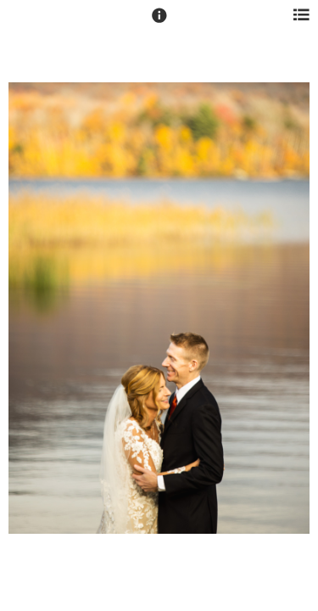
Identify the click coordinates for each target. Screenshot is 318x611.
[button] (159, 23)
